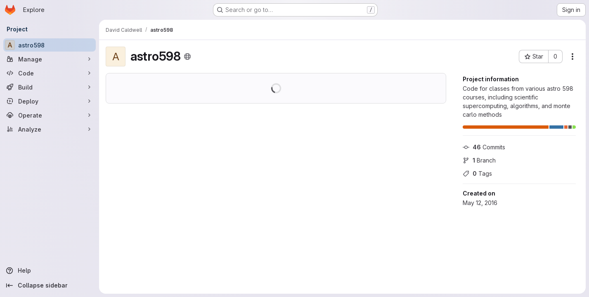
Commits (484, 147)
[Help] (49, 270)
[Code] (49, 73)
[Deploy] (49, 101)
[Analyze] (49, 129)
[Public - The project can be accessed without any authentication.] (187, 56)
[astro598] (49, 45)
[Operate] (49, 115)
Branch (479, 160)
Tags (477, 173)
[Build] (49, 87)
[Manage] (49, 59)
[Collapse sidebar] (49, 285)
